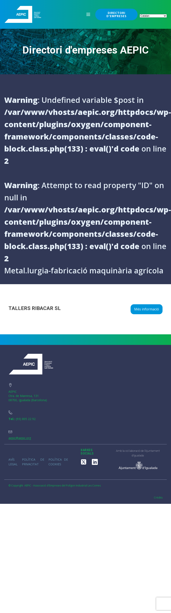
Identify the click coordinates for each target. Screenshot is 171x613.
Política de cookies (58, 461)
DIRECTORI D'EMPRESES (116, 14)
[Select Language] (153, 16)
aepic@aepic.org (19, 438)
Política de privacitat (33, 461)
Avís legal (13, 461)
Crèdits (158, 497)
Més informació (146, 309)
